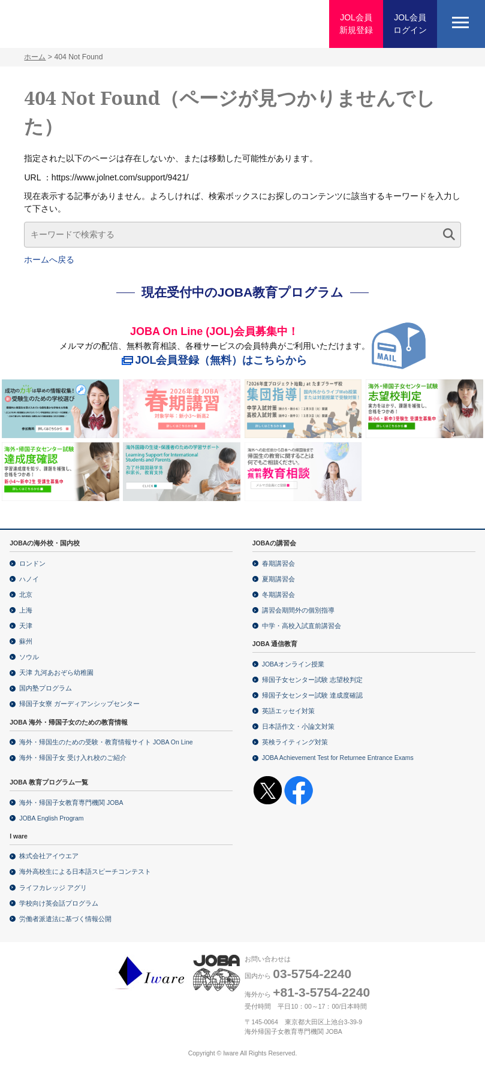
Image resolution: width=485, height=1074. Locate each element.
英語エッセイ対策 (288, 710)
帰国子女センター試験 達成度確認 (312, 695)
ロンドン (32, 563)
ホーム (35, 57)
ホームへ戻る (49, 259)
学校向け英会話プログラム (58, 903)
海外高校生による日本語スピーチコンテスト (85, 871)
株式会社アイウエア (49, 855)
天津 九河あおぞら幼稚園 (56, 672)
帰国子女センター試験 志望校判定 (312, 679)
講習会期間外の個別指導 (298, 610)
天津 (25, 625)
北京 (25, 594)
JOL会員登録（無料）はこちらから (221, 360)
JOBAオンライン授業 (293, 664)
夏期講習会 (278, 579)
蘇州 (25, 641)
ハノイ (29, 579)
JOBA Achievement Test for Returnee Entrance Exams (338, 757)
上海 (25, 610)
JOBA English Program (51, 818)
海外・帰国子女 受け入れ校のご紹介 (72, 757)
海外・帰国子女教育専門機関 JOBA (71, 802)
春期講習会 (278, 563)
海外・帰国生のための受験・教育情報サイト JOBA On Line (105, 742)
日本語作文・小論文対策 (298, 726)
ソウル (29, 656)
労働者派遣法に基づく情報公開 (65, 918)
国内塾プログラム (45, 688)
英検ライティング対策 (295, 742)
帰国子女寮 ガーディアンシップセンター (79, 703)
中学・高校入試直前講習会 (301, 625)
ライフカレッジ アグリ (53, 887)
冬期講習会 (278, 594)
